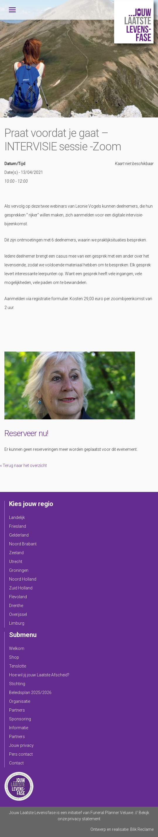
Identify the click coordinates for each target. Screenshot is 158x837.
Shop (14, 657)
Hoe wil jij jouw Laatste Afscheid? (39, 675)
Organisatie (19, 701)
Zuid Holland (20, 588)
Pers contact (21, 754)
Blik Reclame (142, 829)
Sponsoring (20, 719)
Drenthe (16, 605)
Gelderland (19, 535)
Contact (16, 763)
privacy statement (84, 818)
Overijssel (18, 614)
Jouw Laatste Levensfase (134, 21)
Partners (17, 710)
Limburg (16, 623)
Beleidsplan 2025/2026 (30, 692)
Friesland (17, 526)
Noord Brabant (23, 544)
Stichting (17, 683)
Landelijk (17, 517)
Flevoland (18, 596)
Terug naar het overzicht (24, 465)
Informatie (18, 727)
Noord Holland (22, 579)
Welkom (16, 648)
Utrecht (15, 561)
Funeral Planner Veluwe (111, 812)
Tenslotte (17, 666)
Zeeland (16, 552)
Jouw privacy (21, 745)
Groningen (18, 570)
